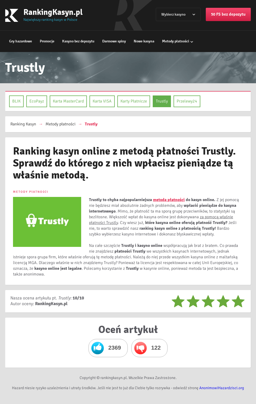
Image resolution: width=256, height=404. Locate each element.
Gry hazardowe (20, 41)
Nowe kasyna (144, 41)
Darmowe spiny (114, 41)
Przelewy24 (187, 101)
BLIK (16, 101)
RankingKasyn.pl (53, 12)
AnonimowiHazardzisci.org (221, 388)
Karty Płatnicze (133, 101)
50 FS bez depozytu (228, 14)
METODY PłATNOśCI (30, 192)
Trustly (162, 101)
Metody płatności (175, 41)
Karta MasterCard (68, 101)
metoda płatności (169, 199)
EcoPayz (36, 101)
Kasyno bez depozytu (78, 41)
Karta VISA (102, 101)
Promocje (47, 41)
